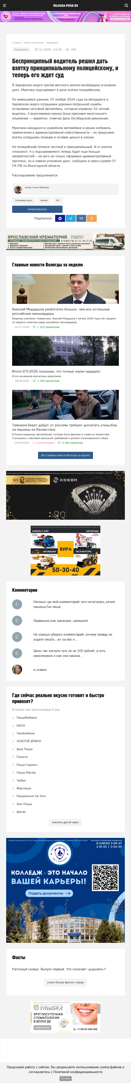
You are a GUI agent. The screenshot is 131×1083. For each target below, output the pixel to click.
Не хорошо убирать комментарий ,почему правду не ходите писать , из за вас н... (72, 636)
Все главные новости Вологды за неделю (65, 455)
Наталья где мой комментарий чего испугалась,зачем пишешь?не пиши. (74, 604)
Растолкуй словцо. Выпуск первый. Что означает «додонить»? (59, 969)
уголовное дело (23, 200)
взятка (44, 200)
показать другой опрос (65, 822)
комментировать (37, 209)
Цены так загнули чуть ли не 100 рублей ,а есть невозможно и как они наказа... (69, 653)
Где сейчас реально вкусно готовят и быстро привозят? (58, 698)
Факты (18, 958)
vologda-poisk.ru (65, 6)
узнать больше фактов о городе (65, 982)
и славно (40, 670)
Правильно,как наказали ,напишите (60, 621)
